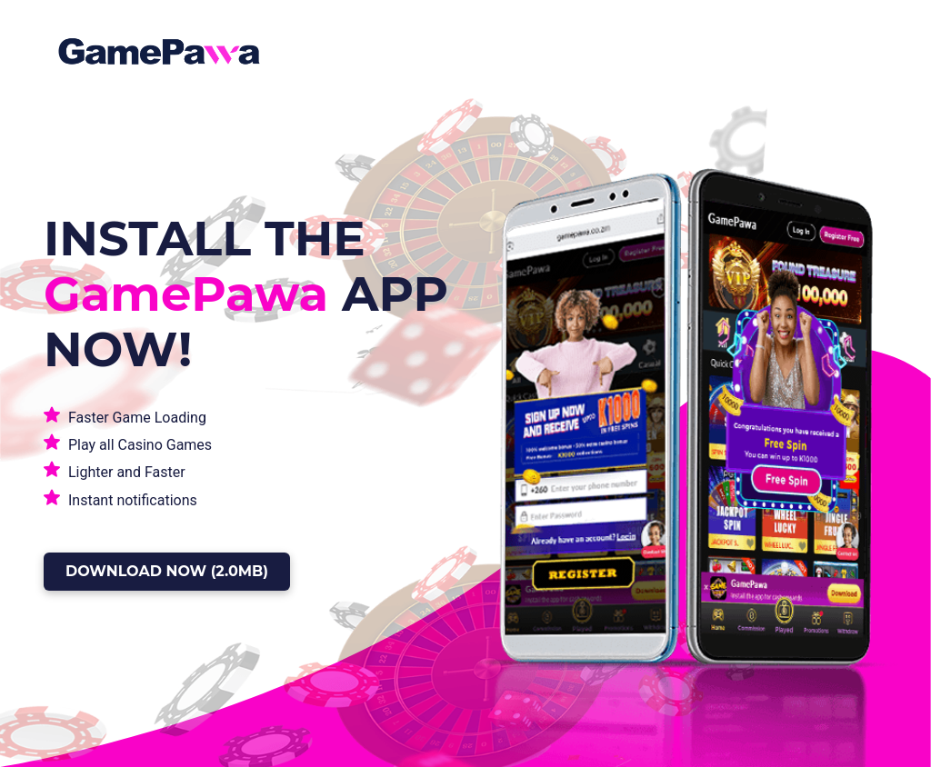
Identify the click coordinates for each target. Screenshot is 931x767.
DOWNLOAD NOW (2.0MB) (166, 571)
